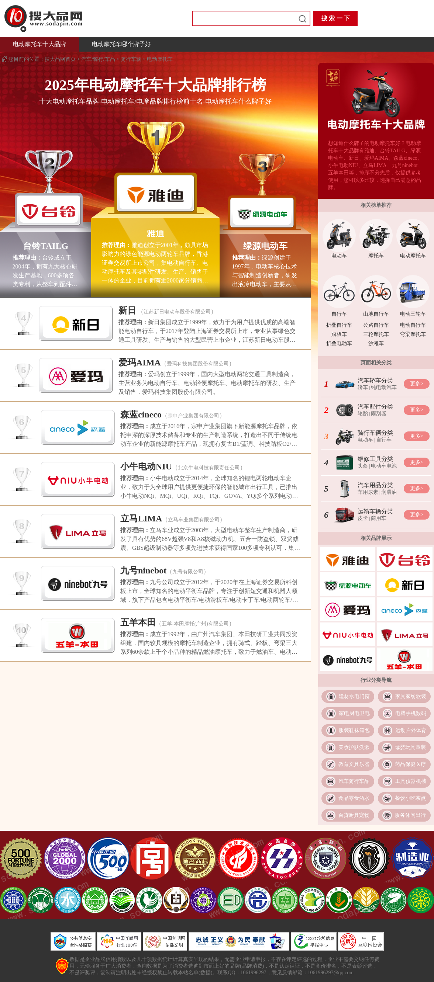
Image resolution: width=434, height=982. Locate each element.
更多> (416, 383)
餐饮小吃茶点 (410, 798)
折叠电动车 (339, 343)
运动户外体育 (410, 730)
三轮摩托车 (376, 334)
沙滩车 (376, 343)
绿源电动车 (265, 246)
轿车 (363, 387)
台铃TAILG (46, 246)
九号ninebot (143, 570)
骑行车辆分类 (375, 433)
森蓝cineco (141, 414)
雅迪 (155, 233)
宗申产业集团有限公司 (193, 416)
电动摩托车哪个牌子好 (121, 44)
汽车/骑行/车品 (98, 59)
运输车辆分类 (375, 511)
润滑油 (389, 492)
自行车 (339, 314)
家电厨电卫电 (354, 713)
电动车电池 (384, 466)
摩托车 (376, 255)
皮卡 (363, 518)
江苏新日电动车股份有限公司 (177, 312)
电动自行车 (413, 325)
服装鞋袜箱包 (354, 730)
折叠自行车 (339, 325)
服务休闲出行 (410, 815)
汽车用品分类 (375, 485)
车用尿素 (368, 492)
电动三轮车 (413, 314)
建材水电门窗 (354, 696)
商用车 (378, 518)
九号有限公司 (187, 572)
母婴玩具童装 (410, 747)
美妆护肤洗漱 (353, 747)
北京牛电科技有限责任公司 (209, 468)
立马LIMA (141, 518)
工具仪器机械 (410, 781)
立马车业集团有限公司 (194, 520)
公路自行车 (376, 325)
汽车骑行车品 (353, 781)
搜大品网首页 (61, 59)
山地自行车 (376, 314)
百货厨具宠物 (353, 815)
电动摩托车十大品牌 (39, 44)
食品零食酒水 (353, 798)
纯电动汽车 (384, 387)
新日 (127, 310)
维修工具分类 (375, 459)
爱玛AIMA (139, 362)
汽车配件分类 (375, 406)
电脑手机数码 (410, 713)
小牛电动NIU (146, 466)
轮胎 (363, 413)
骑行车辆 (131, 59)
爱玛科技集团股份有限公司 (198, 364)
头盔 (363, 466)
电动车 (339, 255)
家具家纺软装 (410, 696)
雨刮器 (378, 413)
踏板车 (339, 334)
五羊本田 (138, 622)
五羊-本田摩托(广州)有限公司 (195, 624)
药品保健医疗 (410, 764)
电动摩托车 (160, 59)
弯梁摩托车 (413, 334)
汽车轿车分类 (375, 380)
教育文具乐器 (353, 764)
